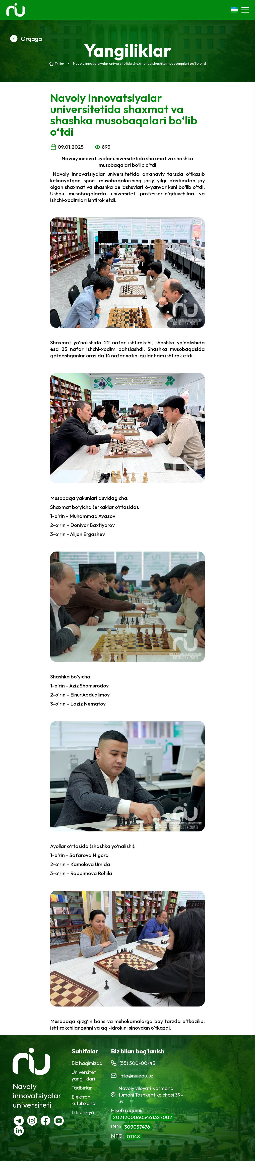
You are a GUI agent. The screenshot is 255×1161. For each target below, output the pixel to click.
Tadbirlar (82, 1088)
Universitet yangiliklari (84, 1075)
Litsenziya (83, 1112)
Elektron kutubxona (83, 1100)
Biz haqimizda (87, 1063)
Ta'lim (59, 63)
